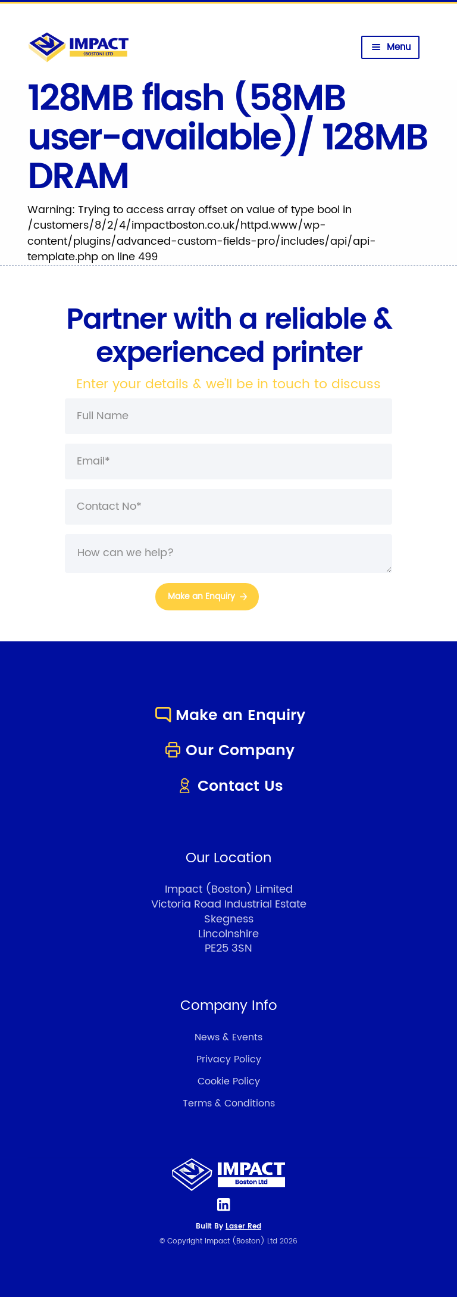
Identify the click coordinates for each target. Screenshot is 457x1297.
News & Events (228, 1037)
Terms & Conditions (229, 1103)
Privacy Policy (228, 1059)
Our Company (228, 750)
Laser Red (243, 1226)
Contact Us (228, 786)
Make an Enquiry (228, 715)
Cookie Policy (229, 1081)
